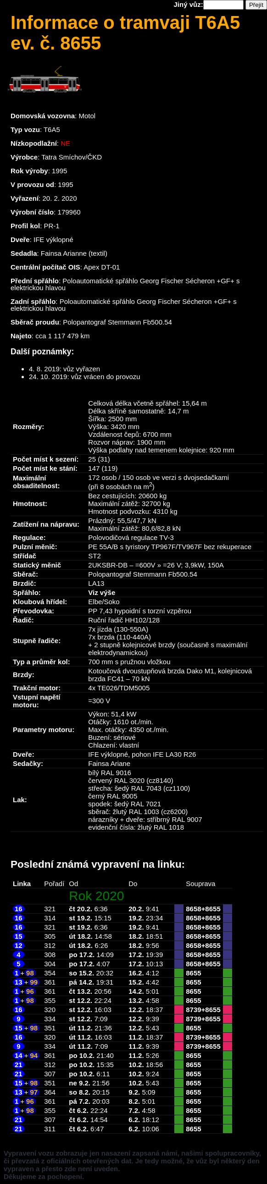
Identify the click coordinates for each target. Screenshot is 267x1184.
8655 (212, 909)
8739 (193, 1009)
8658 (193, 909)
